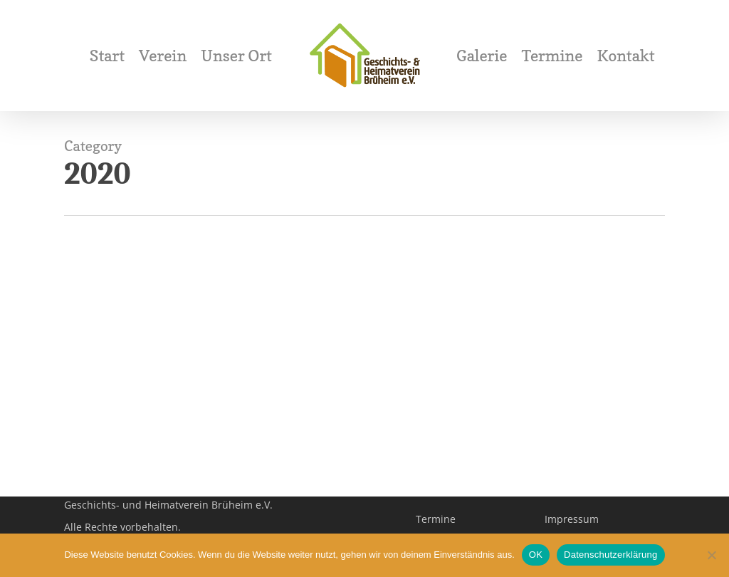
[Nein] (711, 555)
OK (535, 554)
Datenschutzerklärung (610, 554)
